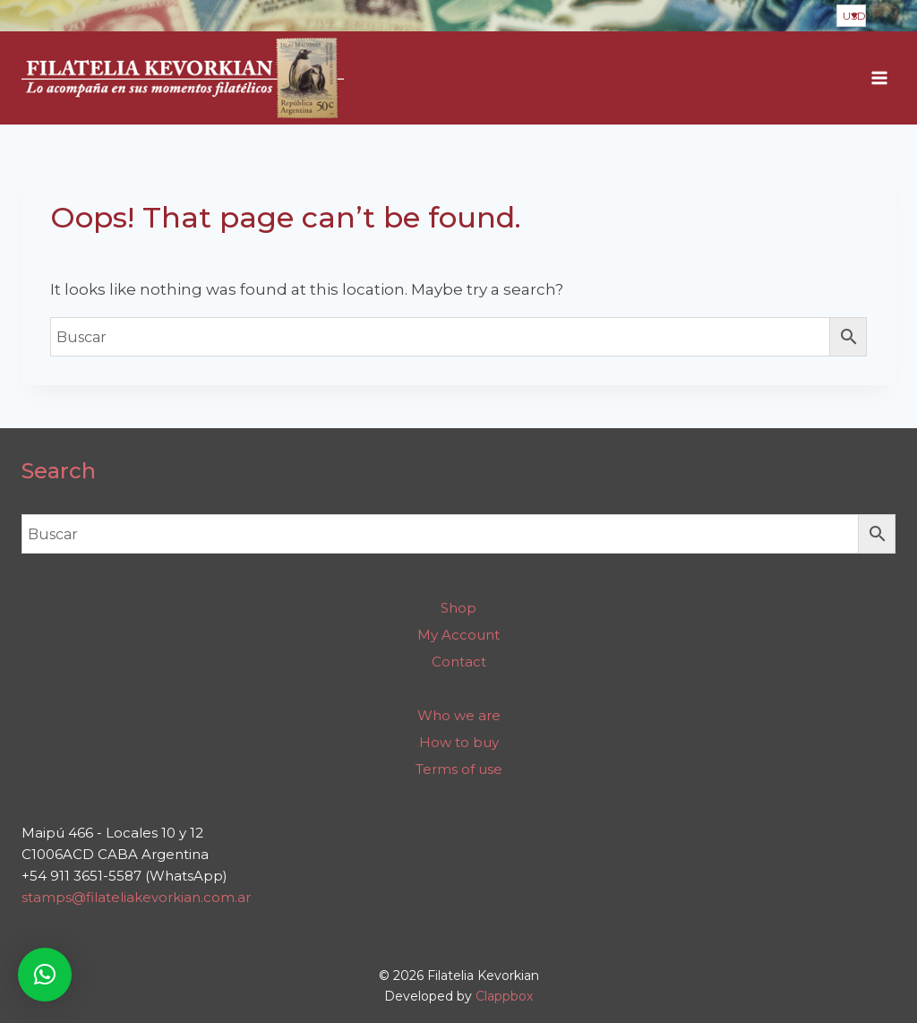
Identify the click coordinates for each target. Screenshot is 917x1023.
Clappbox (504, 996)
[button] (45, 975)
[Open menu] (879, 78)
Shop (458, 607)
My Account (458, 634)
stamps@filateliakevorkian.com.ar (136, 897)
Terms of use (459, 769)
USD (854, 15)
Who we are (459, 715)
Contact (459, 661)
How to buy (459, 742)
